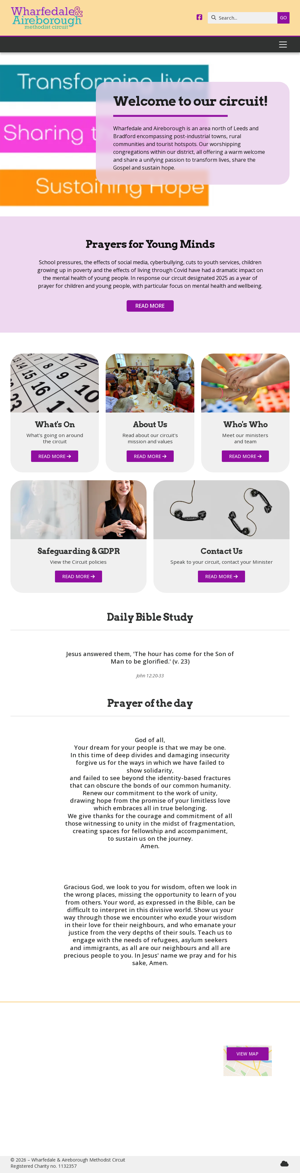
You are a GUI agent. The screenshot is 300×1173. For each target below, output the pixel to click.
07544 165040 (153, 1109)
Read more (150, 305)
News (52, 1061)
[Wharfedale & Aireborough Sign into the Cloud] (284, 1163)
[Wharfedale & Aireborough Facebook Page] (200, 17)
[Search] (244, 18)
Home (52, 1051)
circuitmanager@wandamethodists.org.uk (162, 1130)
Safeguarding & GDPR (52, 1098)
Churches (52, 1072)
